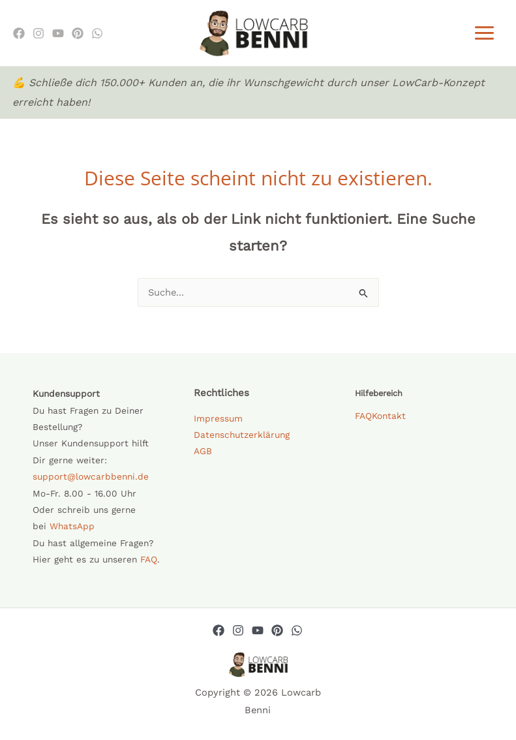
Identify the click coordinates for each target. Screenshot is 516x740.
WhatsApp (72, 527)
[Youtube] (58, 34)
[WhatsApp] (97, 34)
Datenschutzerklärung (242, 436)
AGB (203, 452)
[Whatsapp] (297, 632)
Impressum (218, 419)
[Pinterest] (77, 34)
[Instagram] (38, 34)
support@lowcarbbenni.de (91, 477)
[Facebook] (19, 34)
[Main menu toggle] (484, 33)
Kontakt (389, 417)
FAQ (148, 560)
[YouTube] (258, 632)
